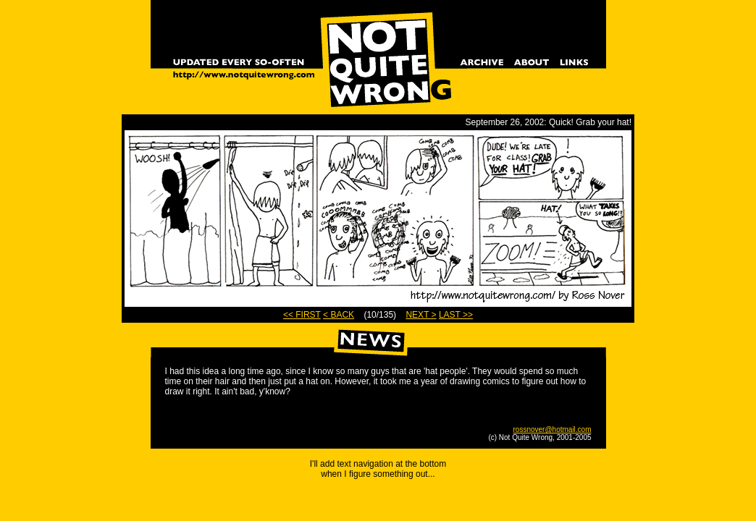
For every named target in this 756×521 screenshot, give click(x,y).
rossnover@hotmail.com (552, 429)
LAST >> (456, 315)
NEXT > (421, 315)
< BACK (338, 315)
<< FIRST (302, 315)
